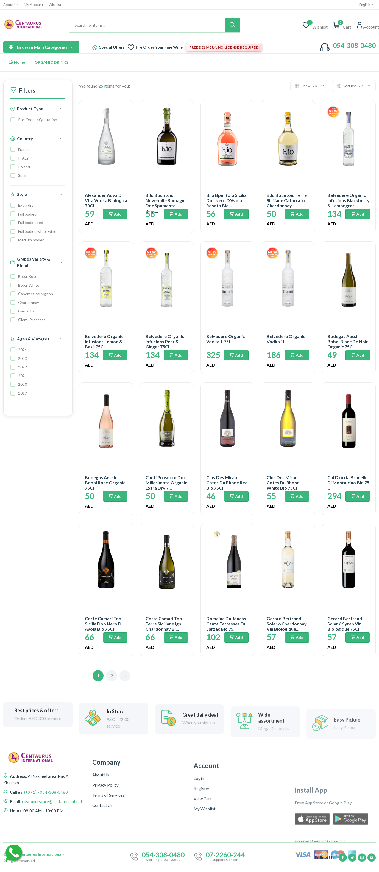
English (366, 5)
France (24, 149)
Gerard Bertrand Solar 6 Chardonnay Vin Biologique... (287, 623)
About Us (10, 5)
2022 (22, 367)
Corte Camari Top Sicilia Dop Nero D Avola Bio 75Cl (103, 623)
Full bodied (27, 214)
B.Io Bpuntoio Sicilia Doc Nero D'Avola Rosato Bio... (226, 200)
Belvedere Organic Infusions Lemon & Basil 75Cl (104, 341)
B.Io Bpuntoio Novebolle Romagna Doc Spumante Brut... (166, 203)
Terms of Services (108, 856)
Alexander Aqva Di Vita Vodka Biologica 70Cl (106, 200)
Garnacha (26, 311)
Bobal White (28, 285)
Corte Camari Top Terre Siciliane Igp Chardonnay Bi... (164, 623)
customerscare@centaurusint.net (51, 837)
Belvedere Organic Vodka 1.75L (225, 339)
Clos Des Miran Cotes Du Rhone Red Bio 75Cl (227, 482)
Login (199, 847)
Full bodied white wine (37, 231)
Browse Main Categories (41, 47)
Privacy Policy (105, 846)
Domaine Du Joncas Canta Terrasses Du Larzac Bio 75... (226, 623)
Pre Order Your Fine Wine (159, 47)
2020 (22, 384)
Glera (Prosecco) (32, 319)
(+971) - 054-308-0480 (45, 827)
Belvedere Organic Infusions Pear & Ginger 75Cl (165, 341)
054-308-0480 (354, 45)
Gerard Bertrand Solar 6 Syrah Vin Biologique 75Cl (344, 623)
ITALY (23, 158)
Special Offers (112, 47)
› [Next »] (125, 676)
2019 (22, 393)
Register (202, 858)
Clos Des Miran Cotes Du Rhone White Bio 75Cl (283, 482)
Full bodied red (30, 222)
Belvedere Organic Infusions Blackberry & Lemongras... (348, 200)
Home (17, 62)
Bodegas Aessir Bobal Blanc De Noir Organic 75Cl (347, 341)
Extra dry (26, 205)
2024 (22, 349)
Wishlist (55, 5)
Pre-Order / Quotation (37, 119)
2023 (22, 358)
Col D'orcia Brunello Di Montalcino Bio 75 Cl (348, 482)
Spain (22, 175)
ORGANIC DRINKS (51, 62)
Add (115, 214)
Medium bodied (31, 239)
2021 (22, 375)
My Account (33, 5)
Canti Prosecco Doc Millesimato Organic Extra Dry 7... (166, 482)
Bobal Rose (27, 276)
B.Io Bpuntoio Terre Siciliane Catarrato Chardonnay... (287, 200)
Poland (24, 166)
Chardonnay (28, 302)
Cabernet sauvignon (35, 293)
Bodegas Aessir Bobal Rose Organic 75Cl (105, 482)
